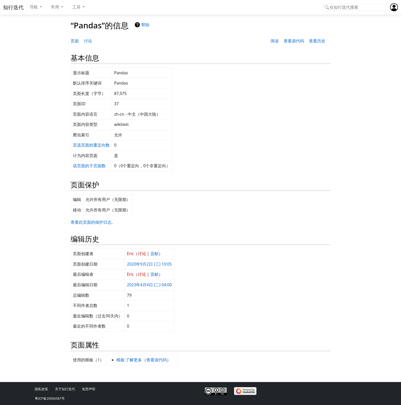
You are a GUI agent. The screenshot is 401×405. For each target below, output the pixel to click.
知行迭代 (13, 7)
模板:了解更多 (129, 360)
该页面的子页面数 (89, 166)
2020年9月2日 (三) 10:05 (149, 264)
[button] (36, 7)
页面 (75, 41)
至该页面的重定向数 (91, 145)
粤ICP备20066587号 (50, 398)
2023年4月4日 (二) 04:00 (149, 285)
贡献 (154, 253)
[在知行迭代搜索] (355, 7)
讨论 (88, 41)
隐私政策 (41, 389)
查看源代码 (294, 41)
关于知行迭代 (65, 389)
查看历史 (317, 41)
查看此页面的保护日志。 (93, 222)
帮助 (145, 24)
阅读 (275, 41)
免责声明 (88, 389)
